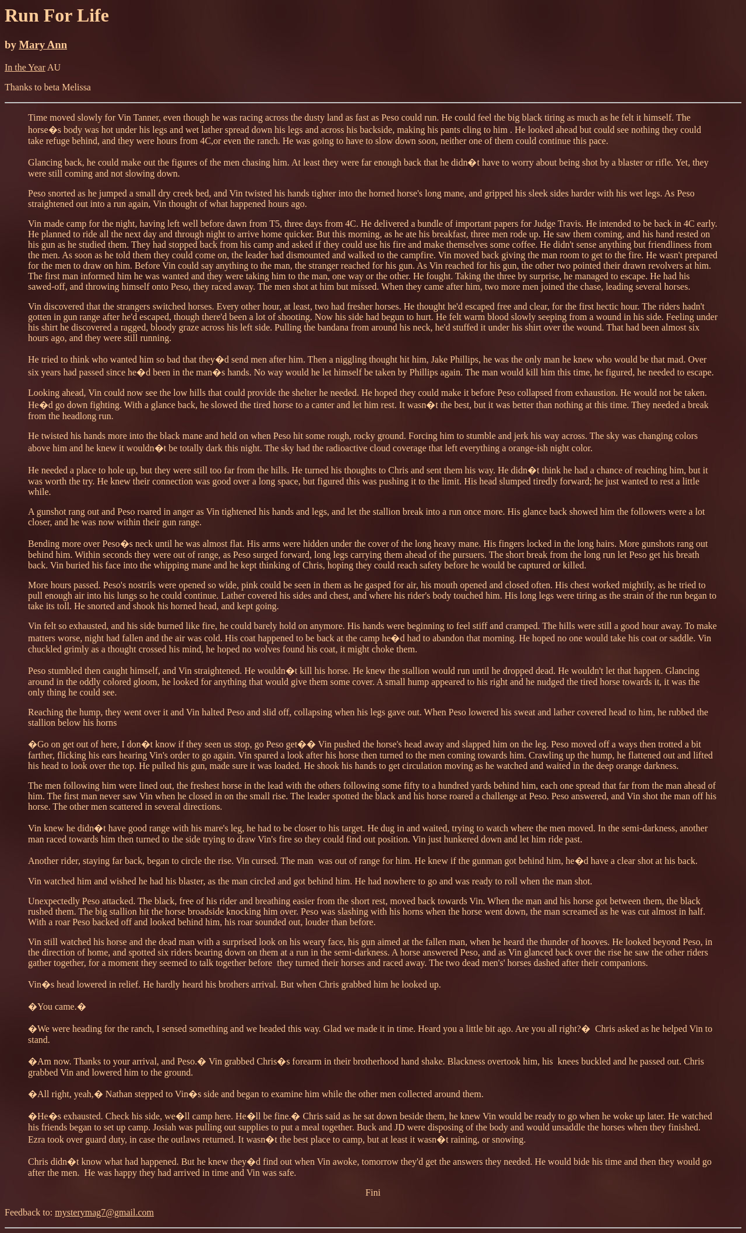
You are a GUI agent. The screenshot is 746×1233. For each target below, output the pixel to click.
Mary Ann (43, 44)
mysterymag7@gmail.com (104, 1212)
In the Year (25, 67)
